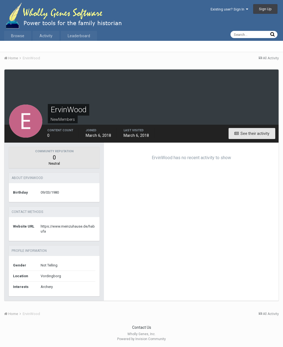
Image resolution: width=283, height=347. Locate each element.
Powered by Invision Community (141, 339)
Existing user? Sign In (229, 9)
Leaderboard (79, 36)
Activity (46, 36)
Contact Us (141, 327)
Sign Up (265, 9)
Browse (17, 36)
